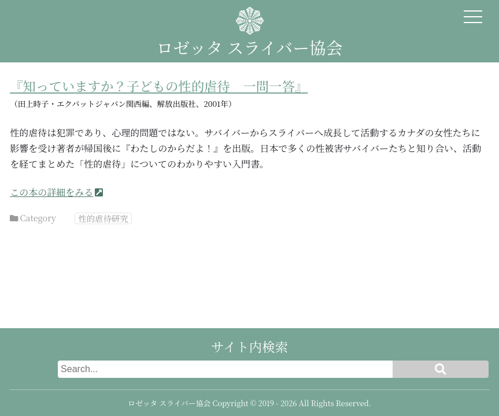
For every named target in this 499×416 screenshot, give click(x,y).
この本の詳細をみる (51, 192)
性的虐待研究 (103, 218)
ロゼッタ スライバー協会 (249, 47)
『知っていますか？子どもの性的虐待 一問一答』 (159, 85)
